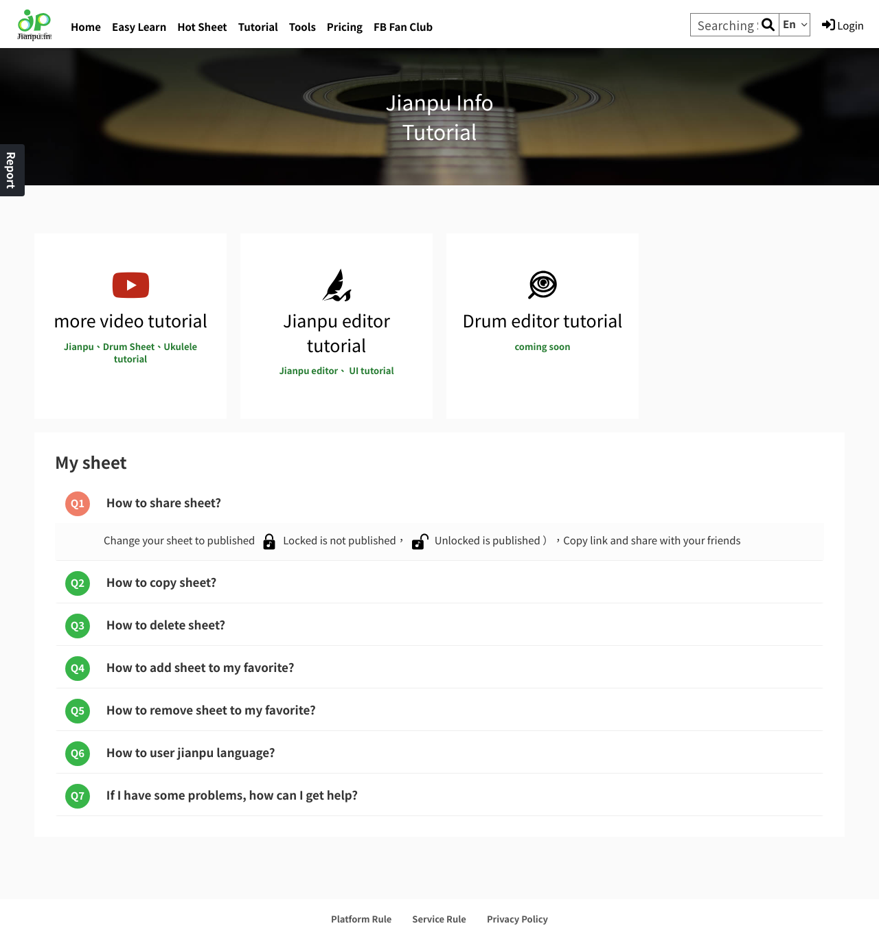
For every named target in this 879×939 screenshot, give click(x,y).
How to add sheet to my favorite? (179, 668)
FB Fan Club (403, 27)
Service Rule (439, 918)
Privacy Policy (517, 918)
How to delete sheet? (145, 626)
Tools (302, 27)
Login (843, 25)
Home (86, 27)
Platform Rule (361, 918)
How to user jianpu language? (170, 753)
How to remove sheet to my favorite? (190, 711)
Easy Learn (139, 27)
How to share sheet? (143, 503)
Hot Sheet (202, 27)
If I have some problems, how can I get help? (211, 796)
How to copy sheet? (140, 583)
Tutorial (258, 27)
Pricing (345, 27)
